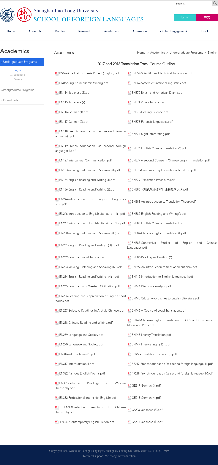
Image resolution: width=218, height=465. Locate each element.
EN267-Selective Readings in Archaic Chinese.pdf (89, 310)
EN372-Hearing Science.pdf (147, 112)
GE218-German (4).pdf (144, 397)
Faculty (60, 32)
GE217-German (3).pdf (144, 385)
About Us (34, 32)
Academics (111, 32)
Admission (139, 32)
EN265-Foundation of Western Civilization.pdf (87, 286)
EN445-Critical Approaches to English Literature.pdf (163, 298)
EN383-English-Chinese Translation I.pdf (155, 223)
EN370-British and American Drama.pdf (155, 92)
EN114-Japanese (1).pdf (72, 92)
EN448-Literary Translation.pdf (149, 335)
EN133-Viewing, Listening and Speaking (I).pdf (87, 170)
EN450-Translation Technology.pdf (152, 354)
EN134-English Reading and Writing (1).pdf (85, 180)
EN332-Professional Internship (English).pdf (85, 397)
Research (84, 32)
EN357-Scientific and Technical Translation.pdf (159, 73)
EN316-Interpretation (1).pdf (75, 354)
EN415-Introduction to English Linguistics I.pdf (160, 276)
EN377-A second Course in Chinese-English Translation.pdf (168, 160)
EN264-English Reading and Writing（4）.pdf (87, 276)
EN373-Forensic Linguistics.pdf (150, 121)
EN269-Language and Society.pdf (79, 335)
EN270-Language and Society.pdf (79, 344)
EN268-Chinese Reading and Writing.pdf (84, 322)
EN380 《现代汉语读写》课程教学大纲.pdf (157, 189)
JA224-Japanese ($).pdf (144, 422)
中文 (207, 17)
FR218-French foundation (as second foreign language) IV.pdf (170, 373)
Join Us (205, 32)
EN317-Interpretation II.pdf (74, 364)
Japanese (19, 75)
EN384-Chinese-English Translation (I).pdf (156, 233)
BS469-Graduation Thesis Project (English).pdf (87, 73)
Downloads (10, 100)
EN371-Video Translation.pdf (148, 102)
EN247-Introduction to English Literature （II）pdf (90, 223)
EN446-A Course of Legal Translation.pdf (156, 310)
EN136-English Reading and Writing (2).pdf (85, 189)
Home (11, 32)
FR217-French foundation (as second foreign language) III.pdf (170, 364)
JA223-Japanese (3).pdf (144, 410)
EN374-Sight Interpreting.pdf (148, 134)
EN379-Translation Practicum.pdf (151, 180)
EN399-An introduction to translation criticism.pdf (162, 267)
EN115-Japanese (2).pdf (72, 102)
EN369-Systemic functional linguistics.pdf (156, 83)
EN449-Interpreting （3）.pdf (148, 344)
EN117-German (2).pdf (71, 121)
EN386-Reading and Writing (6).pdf (152, 257)
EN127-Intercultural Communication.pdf (83, 160)
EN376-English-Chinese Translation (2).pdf (157, 148)
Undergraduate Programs (20, 62)
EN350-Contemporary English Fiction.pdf (84, 422)
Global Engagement (173, 32)
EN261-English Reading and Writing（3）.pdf (87, 245)
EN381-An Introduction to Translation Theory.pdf (161, 201)
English (18, 70)
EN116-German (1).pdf (71, 112)
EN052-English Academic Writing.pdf (81, 83)
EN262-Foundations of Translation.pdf (82, 257)
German (18, 79)
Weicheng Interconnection (120, 456)
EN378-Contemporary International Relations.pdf (161, 170)
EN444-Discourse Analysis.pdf (149, 286)
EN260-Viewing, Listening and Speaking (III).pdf (88, 233)
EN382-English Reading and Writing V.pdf (156, 213)
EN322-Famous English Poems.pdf (80, 373)
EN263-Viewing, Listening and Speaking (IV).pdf (88, 267)
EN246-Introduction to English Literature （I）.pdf (90, 213)
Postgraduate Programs (18, 90)
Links (185, 17)
